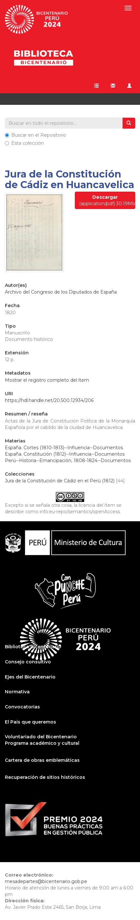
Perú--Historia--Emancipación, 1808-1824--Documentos (68, 460)
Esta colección (24, 143)
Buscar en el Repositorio (35, 135)
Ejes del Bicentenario (30, 677)
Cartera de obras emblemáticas (42, 760)
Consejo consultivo (28, 662)
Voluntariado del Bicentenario (41, 737)
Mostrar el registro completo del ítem (47, 380)
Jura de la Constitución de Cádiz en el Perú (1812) (60, 481)
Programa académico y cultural (42, 743)
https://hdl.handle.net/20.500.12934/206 (49, 400)
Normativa (17, 692)
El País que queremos (30, 722)
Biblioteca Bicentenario (33, 647)
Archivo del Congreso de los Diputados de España (61, 292)
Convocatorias (22, 707)
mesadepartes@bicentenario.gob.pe (46, 881)
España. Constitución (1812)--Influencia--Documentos (65, 454)
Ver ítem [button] (22, 99)
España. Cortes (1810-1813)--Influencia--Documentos (64, 448)
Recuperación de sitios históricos (45, 777)
